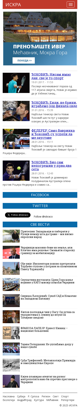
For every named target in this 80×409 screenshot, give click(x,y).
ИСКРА (13, 4)
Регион (46, 396)
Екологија (9, 400)
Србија (21, 396)
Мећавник (52, 400)
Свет (56, 396)
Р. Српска (33, 396)
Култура (39, 400)
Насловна (9, 396)
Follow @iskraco (43, 216)
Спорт (65, 396)
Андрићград (24, 400)
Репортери (67, 400)
